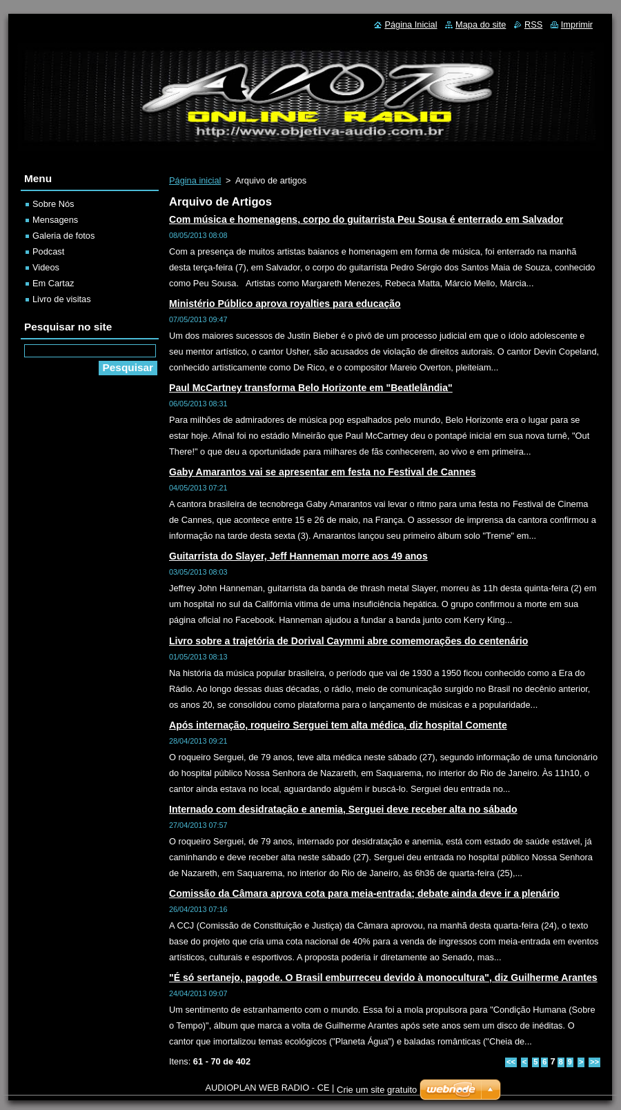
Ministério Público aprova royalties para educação (285, 303)
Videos (45, 267)
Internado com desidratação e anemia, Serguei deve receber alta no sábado (343, 809)
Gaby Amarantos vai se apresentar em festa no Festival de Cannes (322, 471)
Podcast (48, 251)
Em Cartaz (53, 283)
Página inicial (195, 180)
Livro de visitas (61, 299)
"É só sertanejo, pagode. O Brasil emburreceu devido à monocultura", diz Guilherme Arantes (383, 977)
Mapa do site (480, 24)
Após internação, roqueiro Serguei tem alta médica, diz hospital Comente (338, 725)
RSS (533, 24)
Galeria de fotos (63, 235)
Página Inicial (410, 24)
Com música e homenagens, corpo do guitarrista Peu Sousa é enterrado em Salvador (366, 219)
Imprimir (577, 24)
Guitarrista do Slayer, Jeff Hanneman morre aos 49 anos (298, 556)
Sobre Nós (53, 204)
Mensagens (55, 220)
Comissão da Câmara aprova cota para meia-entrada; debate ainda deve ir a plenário (364, 893)
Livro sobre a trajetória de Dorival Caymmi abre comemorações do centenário (348, 640)
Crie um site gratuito (377, 1089)
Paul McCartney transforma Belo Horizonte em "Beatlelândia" (311, 387)
